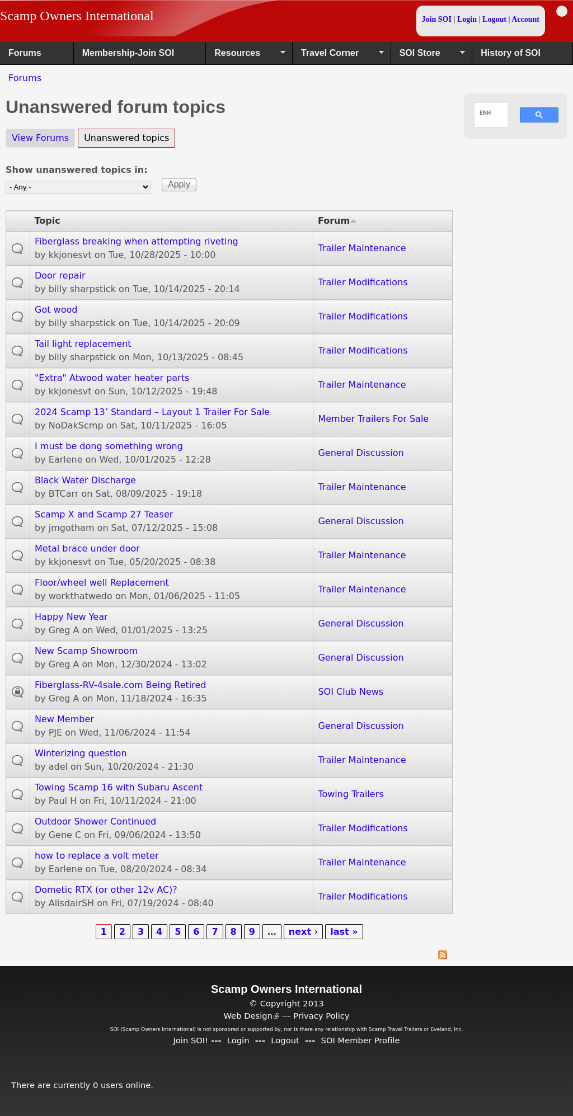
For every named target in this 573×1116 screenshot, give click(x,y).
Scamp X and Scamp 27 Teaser (104, 514)
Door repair (60, 275)
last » (344, 931)
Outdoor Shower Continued (95, 821)
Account (525, 19)
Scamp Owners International (77, 15)
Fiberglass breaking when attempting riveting (136, 241)
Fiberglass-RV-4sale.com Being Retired (120, 685)
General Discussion (360, 453)
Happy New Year (71, 616)
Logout (494, 19)
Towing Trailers (350, 794)
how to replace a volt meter (97, 855)
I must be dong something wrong (109, 446)
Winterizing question (81, 753)
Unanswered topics (129, 136)
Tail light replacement (83, 343)
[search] (485, 112)
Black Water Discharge (85, 480)
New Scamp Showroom (86, 651)
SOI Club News (350, 691)
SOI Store (428, 56)
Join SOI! (190, 1040)
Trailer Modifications (362, 282)
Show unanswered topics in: (77, 169)
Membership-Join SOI (128, 53)
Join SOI (437, 19)
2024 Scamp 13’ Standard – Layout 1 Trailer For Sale (152, 412)
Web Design (251, 1015)
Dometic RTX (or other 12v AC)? (106, 889)
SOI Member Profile (360, 1040)
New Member (64, 719)
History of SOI (511, 53)
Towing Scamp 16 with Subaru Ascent (119, 787)
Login (467, 19)
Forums (24, 53)
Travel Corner (338, 56)
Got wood (56, 309)
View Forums (40, 138)
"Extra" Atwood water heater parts (112, 378)
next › (303, 931)
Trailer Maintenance (362, 248)
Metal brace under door (87, 548)
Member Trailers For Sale (373, 418)
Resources (245, 56)
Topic (47, 220)
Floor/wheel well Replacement (102, 582)
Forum (337, 220)
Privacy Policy (321, 1015)
